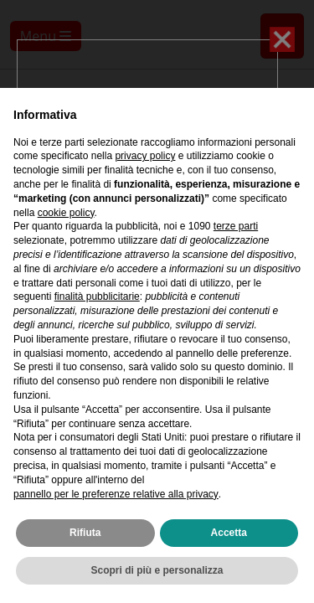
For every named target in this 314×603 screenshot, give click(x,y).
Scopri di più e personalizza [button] (156, 570)
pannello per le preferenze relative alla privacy (116, 494)
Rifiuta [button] (84, 533)
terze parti (236, 226)
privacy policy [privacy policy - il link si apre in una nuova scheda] (145, 156)
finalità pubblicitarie (97, 296)
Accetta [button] (229, 533)
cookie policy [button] (66, 213)
